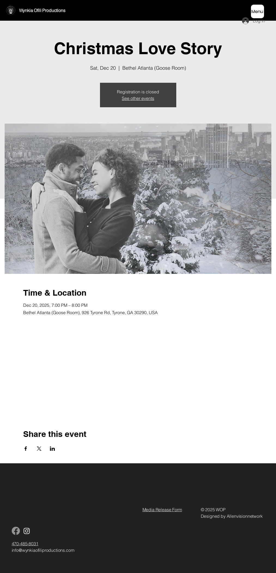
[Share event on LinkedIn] (52, 448)
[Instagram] (27, 531)
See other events (138, 98)
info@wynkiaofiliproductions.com (43, 550)
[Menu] (257, 11)
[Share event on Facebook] (25, 448)
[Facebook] (16, 531)
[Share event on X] (39, 448)
